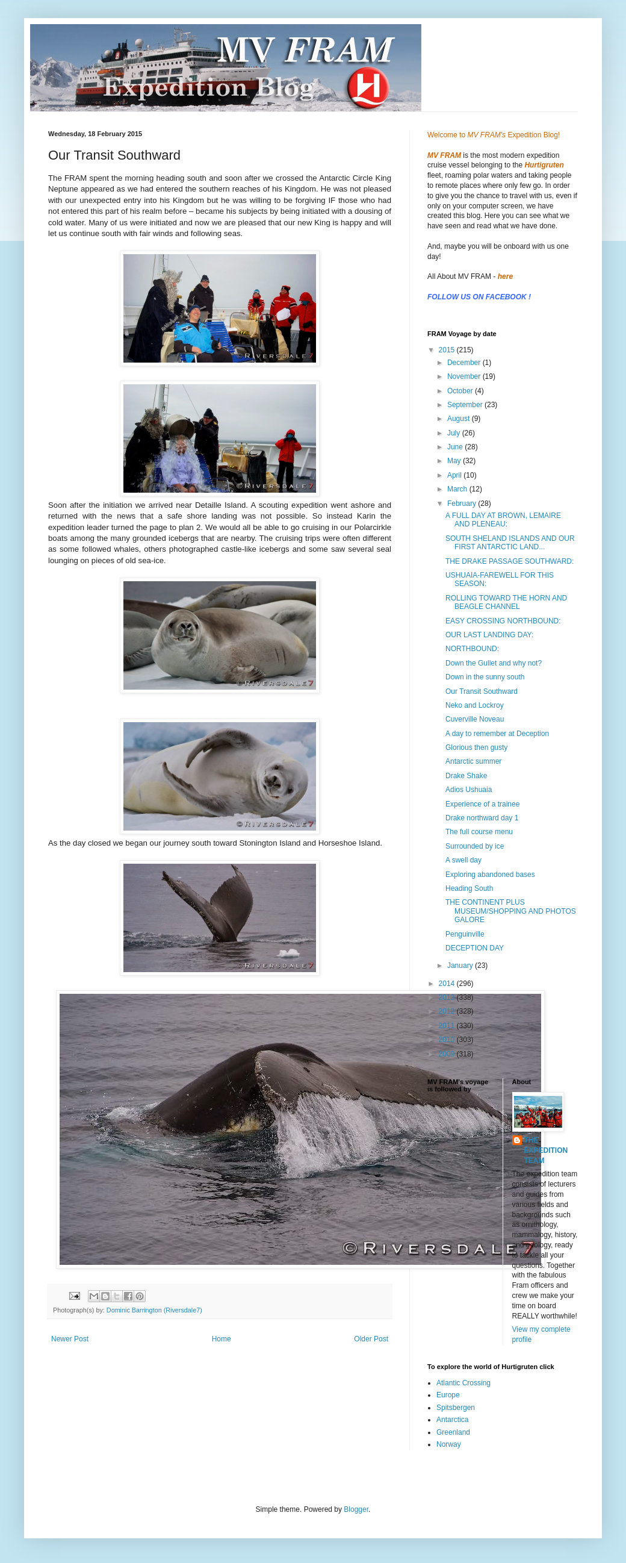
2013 (448, 997)
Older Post (371, 1339)
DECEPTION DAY (474, 948)
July (454, 433)
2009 (448, 1054)
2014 (448, 983)
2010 (448, 1039)
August (459, 418)
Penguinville (465, 934)
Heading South (469, 888)
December (465, 362)
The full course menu (479, 832)
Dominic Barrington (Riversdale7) (154, 1310)
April (455, 475)
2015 (448, 350)
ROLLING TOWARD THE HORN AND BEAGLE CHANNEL (506, 602)
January (461, 965)
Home (221, 1339)
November (465, 376)
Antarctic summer (473, 761)
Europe (448, 1395)
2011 (448, 1026)
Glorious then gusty (476, 747)
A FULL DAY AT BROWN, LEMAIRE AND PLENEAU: (503, 519)
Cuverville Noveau (474, 719)
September (466, 405)
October (461, 391)
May (455, 461)
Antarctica (452, 1419)
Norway (448, 1444)
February (462, 503)
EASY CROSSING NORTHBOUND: (503, 621)
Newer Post (69, 1339)
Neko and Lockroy (474, 705)
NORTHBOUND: (472, 648)
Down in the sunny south (484, 677)
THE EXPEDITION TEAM (546, 1150)
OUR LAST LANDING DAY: (489, 635)
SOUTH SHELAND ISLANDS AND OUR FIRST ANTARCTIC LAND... (510, 542)
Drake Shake (466, 776)
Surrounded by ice (474, 846)
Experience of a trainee (482, 804)
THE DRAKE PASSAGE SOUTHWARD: (509, 561)
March (458, 489)
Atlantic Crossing (463, 1383)
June (456, 447)
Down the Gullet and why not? (493, 663)
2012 (448, 1011)
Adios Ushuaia (468, 789)
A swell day (463, 860)
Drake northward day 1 (481, 818)
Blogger (356, 1509)
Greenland (453, 1432)
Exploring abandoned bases (490, 874)
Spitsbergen (455, 1407)
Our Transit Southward (481, 691)
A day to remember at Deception (497, 733)
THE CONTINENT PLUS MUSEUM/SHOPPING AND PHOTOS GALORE (510, 911)
